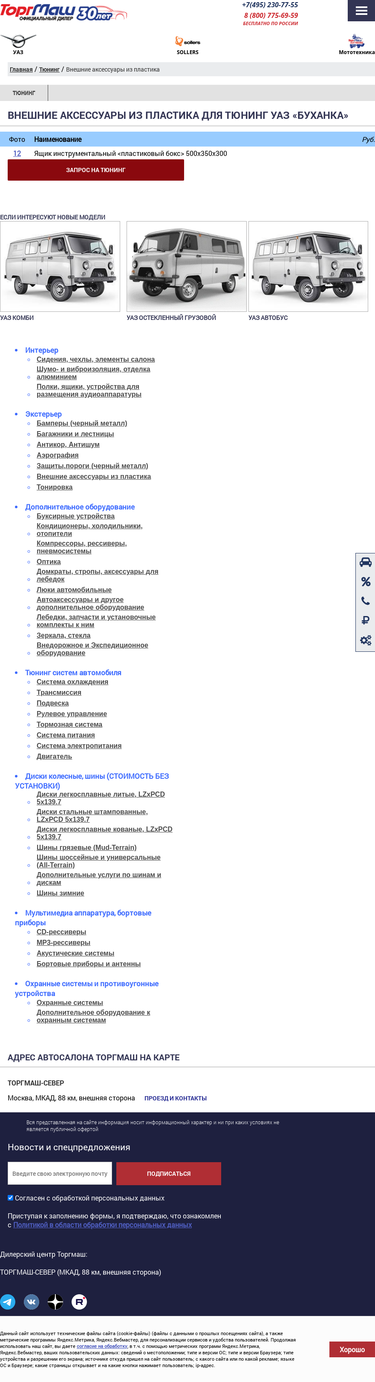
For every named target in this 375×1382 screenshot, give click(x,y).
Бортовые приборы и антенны (89, 963)
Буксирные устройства (76, 516)
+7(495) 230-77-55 (270, 4)
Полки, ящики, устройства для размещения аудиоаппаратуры (89, 390)
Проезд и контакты (175, 1098)
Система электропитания (79, 745)
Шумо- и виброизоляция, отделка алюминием (93, 373)
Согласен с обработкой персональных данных (89, 1197)
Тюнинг (24, 93)
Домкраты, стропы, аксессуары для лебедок (98, 575)
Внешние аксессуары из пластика (94, 476)
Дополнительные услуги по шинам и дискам (99, 878)
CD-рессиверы (62, 932)
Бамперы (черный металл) (82, 423)
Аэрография (58, 455)
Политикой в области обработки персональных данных (102, 1224)
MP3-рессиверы (63, 942)
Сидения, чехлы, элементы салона (96, 359)
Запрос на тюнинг (96, 170)
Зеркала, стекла (63, 635)
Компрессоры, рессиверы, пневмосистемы (82, 547)
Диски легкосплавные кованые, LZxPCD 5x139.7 (105, 833)
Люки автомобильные (74, 589)
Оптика (49, 561)
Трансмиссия (59, 692)
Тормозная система (69, 724)
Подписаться (168, 1173)
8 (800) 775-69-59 (271, 15)
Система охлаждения (72, 681)
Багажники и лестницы (75, 434)
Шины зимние (60, 893)
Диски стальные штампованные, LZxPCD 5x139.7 (92, 815)
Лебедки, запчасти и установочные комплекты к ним (96, 620)
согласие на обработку (102, 1346)
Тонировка (54, 487)
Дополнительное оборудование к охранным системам (93, 1016)
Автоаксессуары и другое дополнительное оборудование (90, 603)
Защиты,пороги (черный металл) (92, 465)
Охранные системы (70, 1002)
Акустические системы (75, 953)
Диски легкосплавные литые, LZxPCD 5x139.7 (101, 798)
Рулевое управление (72, 713)
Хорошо (352, 1349)
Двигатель (54, 756)
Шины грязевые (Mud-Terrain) (87, 847)
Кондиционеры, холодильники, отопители (90, 529)
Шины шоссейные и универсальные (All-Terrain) (99, 861)
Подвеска (53, 703)
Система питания (66, 735)
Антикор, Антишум (68, 444)
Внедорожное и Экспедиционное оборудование (92, 649)
